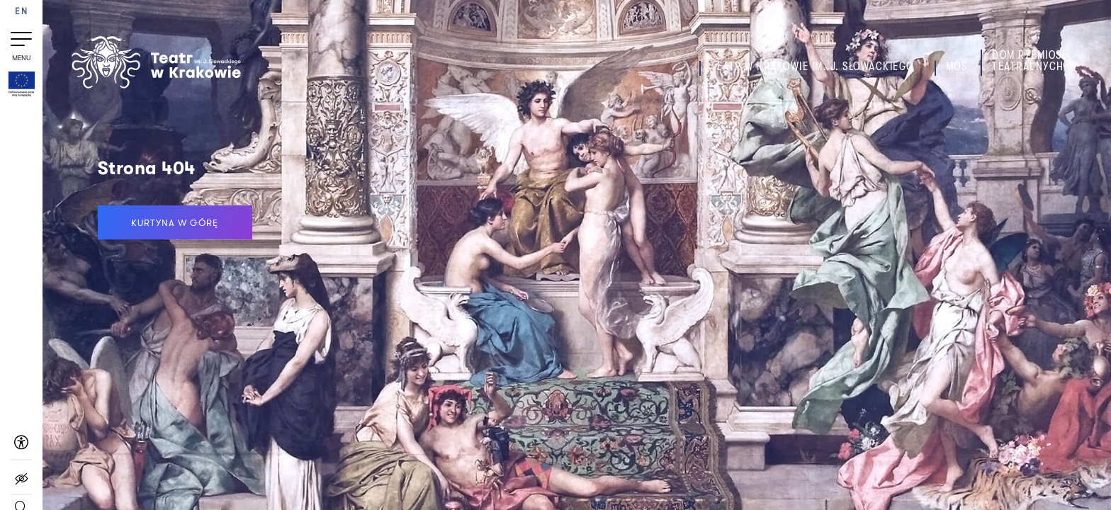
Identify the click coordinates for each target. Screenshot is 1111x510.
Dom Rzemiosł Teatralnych (1029, 61)
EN (21, 11)
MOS (957, 66)
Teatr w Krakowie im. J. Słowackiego (812, 66)
